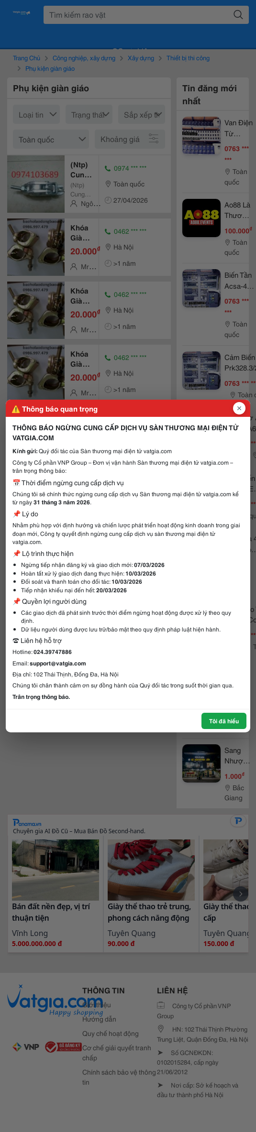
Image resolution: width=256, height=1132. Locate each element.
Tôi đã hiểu (224, 721)
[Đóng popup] (239, 408)
